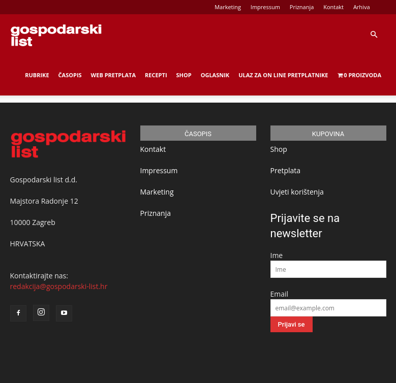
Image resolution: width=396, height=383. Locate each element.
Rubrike (37, 75)
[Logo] (56, 34)
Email (279, 294)
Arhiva (361, 7)
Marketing (228, 7)
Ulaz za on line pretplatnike (283, 75)
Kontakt (333, 7)
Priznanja (302, 7)
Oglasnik (215, 75)
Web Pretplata (113, 75)
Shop (184, 75)
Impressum (265, 7)
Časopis (70, 75)
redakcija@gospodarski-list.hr (59, 286)
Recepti (156, 75)
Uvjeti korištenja (297, 192)
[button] (373, 35)
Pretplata (285, 170)
